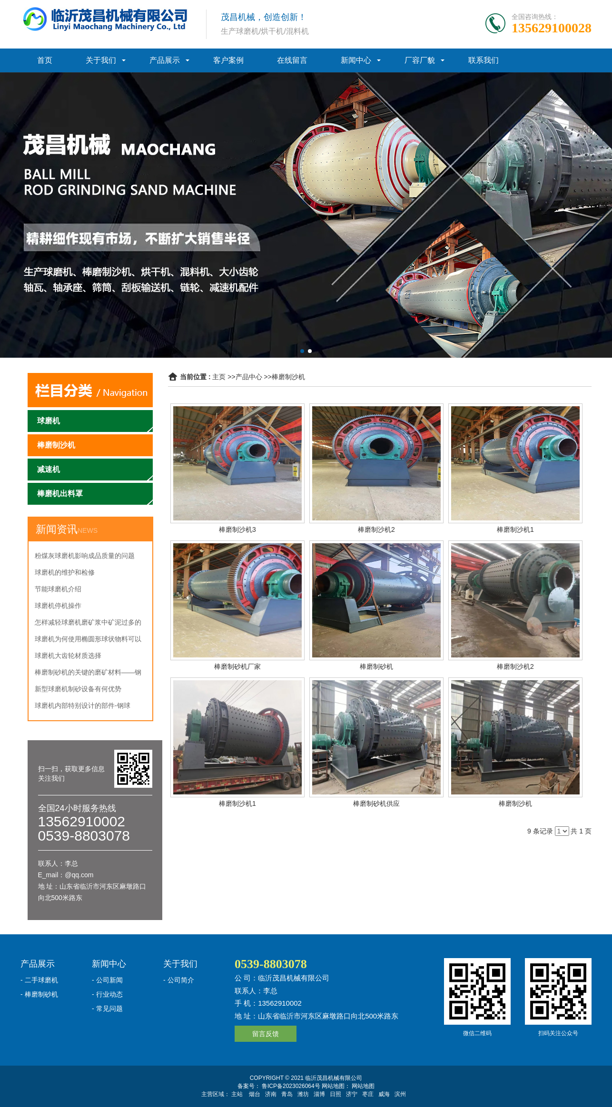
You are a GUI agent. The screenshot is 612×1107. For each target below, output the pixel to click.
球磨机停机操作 (58, 605)
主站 (237, 1094)
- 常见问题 (107, 1008)
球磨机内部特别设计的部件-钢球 (82, 705)
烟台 (254, 1094)
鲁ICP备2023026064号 (290, 1086)
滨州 (400, 1094)
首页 (44, 60)
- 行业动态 (107, 994)
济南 (270, 1094)
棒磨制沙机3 (237, 529)
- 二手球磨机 (39, 980)
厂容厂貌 (420, 60)
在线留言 (292, 60)
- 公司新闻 (107, 980)
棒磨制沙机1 (515, 529)
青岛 (287, 1094)
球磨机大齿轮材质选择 (68, 655)
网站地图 (363, 1086)
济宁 (351, 1094)
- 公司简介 (178, 980)
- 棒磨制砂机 (39, 994)
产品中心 (249, 377)
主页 (219, 377)
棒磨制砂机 (376, 666)
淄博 (319, 1094)
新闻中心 (356, 60)
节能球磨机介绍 (58, 589)
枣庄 (368, 1094)
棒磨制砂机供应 (376, 803)
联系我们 (483, 60)
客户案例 (228, 60)
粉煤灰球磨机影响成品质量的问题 (85, 555)
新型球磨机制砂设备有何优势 (78, 689)
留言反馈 (265, 1034)
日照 (335, 1094)
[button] (302, 351)
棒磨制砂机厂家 (237, 666)
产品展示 (164, 60)
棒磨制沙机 (288, 377)
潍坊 (303, 1094)
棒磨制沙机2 (376, 529)
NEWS (88, 530)
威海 (384, 1094)
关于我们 (101, 60)
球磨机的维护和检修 (65, 572)
